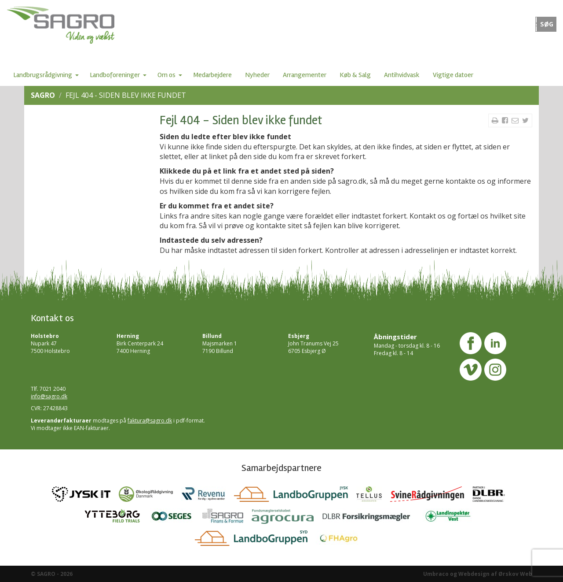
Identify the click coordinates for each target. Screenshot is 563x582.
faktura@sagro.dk (150, 420)
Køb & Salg (355, 74)
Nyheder (257, 74)
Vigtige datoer (453, 74)
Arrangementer (304, 74)
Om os (166, 74)
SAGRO (43, 95)
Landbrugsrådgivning (42, 74)
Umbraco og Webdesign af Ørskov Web (477, 574)
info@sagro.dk (49, 396)
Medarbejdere (212, 74)
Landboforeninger (115, 74)
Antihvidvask (402, 74)
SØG (546, 24)
